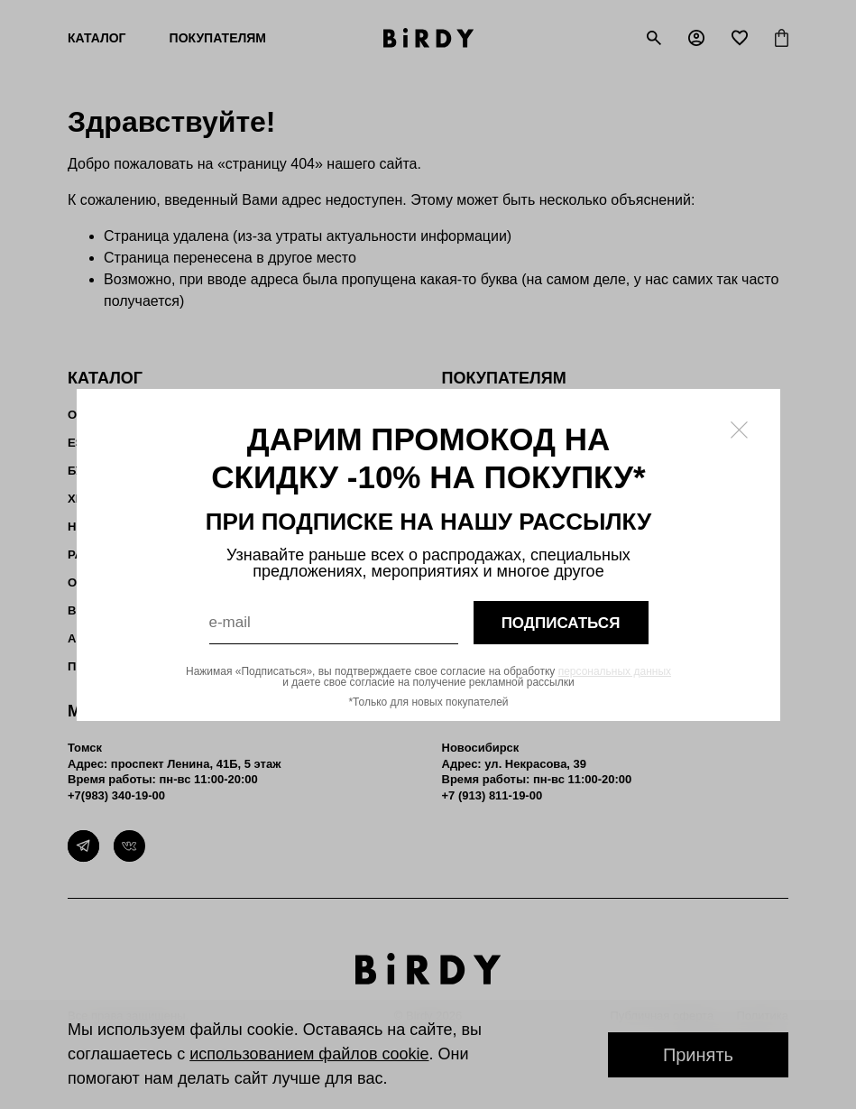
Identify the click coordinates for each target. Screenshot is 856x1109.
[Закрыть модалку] (739, 430)
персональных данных (613, 671)
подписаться (560, 622)
